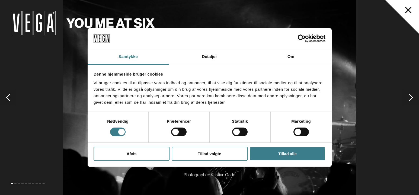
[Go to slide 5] (26, 183)
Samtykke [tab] (128, 56)
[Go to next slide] (411, 97)
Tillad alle (287, 153)
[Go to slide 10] (44, 183)
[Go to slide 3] (19, 183)
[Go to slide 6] (29, 183)
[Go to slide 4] (22, 183)
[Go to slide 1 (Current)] (12, 183)
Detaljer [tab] (209, 56)
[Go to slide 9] (40, 183)
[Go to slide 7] (33, 183)
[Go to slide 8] (37, 183)
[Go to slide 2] (15, 183)
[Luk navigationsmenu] (408, 10)
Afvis (132, 153)
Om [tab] (290, 56)
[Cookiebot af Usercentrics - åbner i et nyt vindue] (301, 38)
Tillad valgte (209, 153)
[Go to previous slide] (8, 97)
